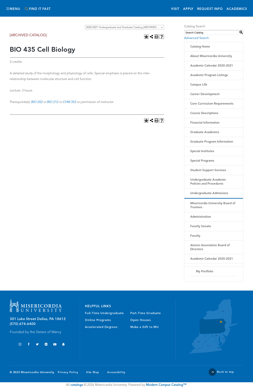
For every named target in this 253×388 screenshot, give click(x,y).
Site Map (92, 372)
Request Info (210, 9)
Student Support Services (208, 170)
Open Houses (140, 320)
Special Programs (202, 160)
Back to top (225, 372)
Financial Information (205, 122)
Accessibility (116, 372)
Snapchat (63, 345)
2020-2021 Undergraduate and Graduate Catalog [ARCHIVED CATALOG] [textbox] (125, 27)
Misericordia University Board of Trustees (212, 205)
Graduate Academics (204, 132)
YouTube (54, 345)
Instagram (19, 345)
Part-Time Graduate (145, 313)
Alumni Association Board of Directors (210, 247)
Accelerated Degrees (101, 327)
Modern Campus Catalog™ (166, 385)
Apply (188, 9)
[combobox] (124, 27)
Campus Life (198, 84)
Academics (236, 9)
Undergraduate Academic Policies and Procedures (208, 181)
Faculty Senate (200, 226)
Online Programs (98, 320)
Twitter (37, 345)
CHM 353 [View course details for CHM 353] (69, 102)
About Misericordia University (211, 56)
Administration (200, 216)
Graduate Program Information (211, 141)
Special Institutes (202, 151)
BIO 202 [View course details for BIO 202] (37, 102)
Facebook (28, 345)
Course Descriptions (204, 113)
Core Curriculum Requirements (211, 103)
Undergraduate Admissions (209, 193)
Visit (175, 9)
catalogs (76, 385)
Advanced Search (196, 38)
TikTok (11, 345)
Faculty (195, 236)
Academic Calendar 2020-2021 (211, 65)
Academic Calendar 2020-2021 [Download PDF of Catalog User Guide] (211, 258)
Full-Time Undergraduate (104, 313)
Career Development (205, 94)
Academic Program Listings (209, 75)
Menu (15, 9)
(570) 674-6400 (23, 324)
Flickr (46, 345)
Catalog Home (200, 46)
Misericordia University (109, 6)
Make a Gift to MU (144, 327)
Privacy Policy (70, 372)
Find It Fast (40, 9)
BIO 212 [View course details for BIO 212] (52, 102)
